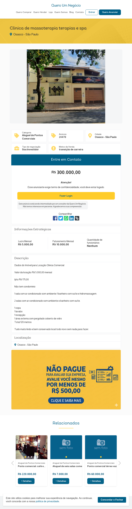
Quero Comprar (24, 13)
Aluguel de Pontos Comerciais (31, 473)
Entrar (92, 13)
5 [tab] (37, 466)
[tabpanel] (66, 457)
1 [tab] (25, 466)
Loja (51, 13)
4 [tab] (34, 466)
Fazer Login (66, 196)
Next (44, 457)
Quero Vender (40, 13)
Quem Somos (61, 13)
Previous (13, 463)
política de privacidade (48, 507)
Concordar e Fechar (112, 506)
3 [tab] (31, 466)
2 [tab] (28, 466)
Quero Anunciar (110, 13)
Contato (79, 13)
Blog (71, 13)
